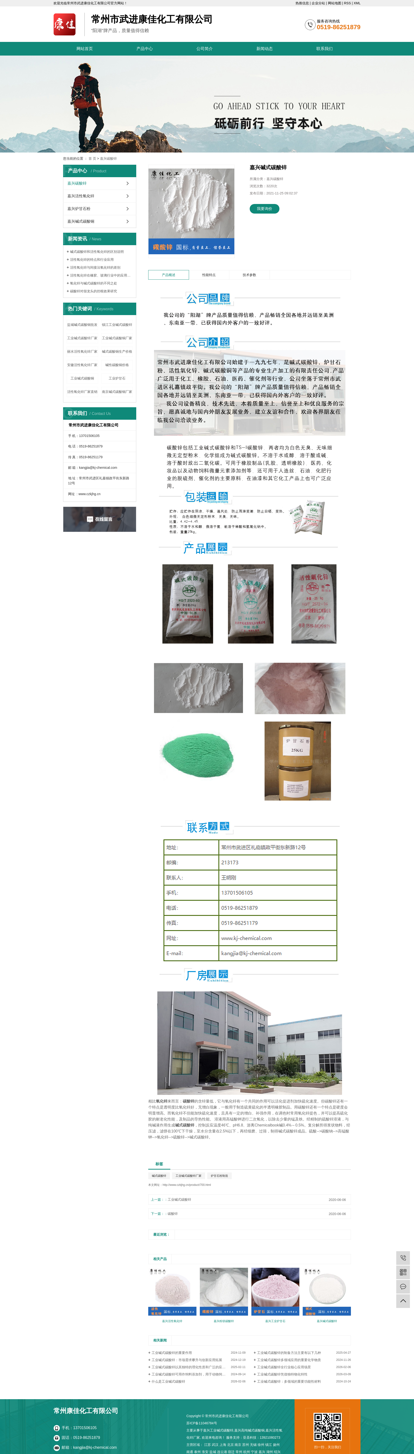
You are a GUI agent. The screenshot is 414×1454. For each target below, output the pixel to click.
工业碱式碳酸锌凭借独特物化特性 (282, 1374)
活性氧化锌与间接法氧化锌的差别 (95, 267)
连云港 (222, 1452)
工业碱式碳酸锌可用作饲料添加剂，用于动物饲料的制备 (194, 1374)
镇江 (268, 1445)
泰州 (197, 1452)
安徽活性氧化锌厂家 (82, 365)
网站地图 (334, 3)
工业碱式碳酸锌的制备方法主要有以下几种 (289, 1353)
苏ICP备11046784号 (201, 1423)
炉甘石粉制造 (219, 1175)
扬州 (276, 1445)
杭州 (246, 1452)
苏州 (245, 1445)
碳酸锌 (173, 1214)
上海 (222, 1445)
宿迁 (231, 1452)
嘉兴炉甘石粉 (78, 209)
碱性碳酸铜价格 (117, 365)
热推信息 (302, 3)
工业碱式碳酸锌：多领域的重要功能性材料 (289, 1381)
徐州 (261, 1445)
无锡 (253, 1445)
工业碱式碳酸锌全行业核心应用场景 (284, 1367)
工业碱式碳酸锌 (179, 1199)
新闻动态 (264, 48)
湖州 (269, 1452)
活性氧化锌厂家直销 (82, 392)
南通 (189, 1452)
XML (357, 3)
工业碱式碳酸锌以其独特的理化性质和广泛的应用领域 (192, 1367)
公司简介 (204, 48)
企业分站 (318, 3)
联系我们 (324, 48)
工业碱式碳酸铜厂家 (117, 338)
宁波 (254, 1452)
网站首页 (85, 48)
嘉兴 (262, 1452)
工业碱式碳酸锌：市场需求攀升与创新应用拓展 (187, 1360)
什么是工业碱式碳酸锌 (168, 1381)
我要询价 (264, 209)
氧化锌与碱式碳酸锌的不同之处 (93, 283)
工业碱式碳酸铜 (82, 378)
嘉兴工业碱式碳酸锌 (218, 1430)
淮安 (205, 1452)
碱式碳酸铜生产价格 (117, 351)
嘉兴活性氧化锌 (80, 196)
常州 (239, 1452)
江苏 (207, 1445)
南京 (238, 1445)
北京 (230, 1445)
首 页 (92, 158)
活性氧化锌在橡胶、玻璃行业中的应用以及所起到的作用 (101, 275)
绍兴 (277, 1452)
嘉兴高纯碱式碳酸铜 (249, 1430)
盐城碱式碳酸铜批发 (82, 325)
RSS (347, 3)
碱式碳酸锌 (159, 1175)
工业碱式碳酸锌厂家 (82, 338)
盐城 (212, 1452)
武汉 (215, 1445)
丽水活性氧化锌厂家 (82, 351)
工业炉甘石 (117, 378)
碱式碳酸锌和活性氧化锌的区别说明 (97, 252)
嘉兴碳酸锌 (108, 158)
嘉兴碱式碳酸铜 (80, 221)
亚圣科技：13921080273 (261, 1437)
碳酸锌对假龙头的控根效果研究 (93, 291)
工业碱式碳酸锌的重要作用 (172, 1353)
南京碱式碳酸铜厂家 (117, 392)
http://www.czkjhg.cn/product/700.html (187, 1185)
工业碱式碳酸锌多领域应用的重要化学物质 (289, 1360)
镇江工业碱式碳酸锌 (117, 325)
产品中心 (144, 48)
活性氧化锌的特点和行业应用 (92, 259)
